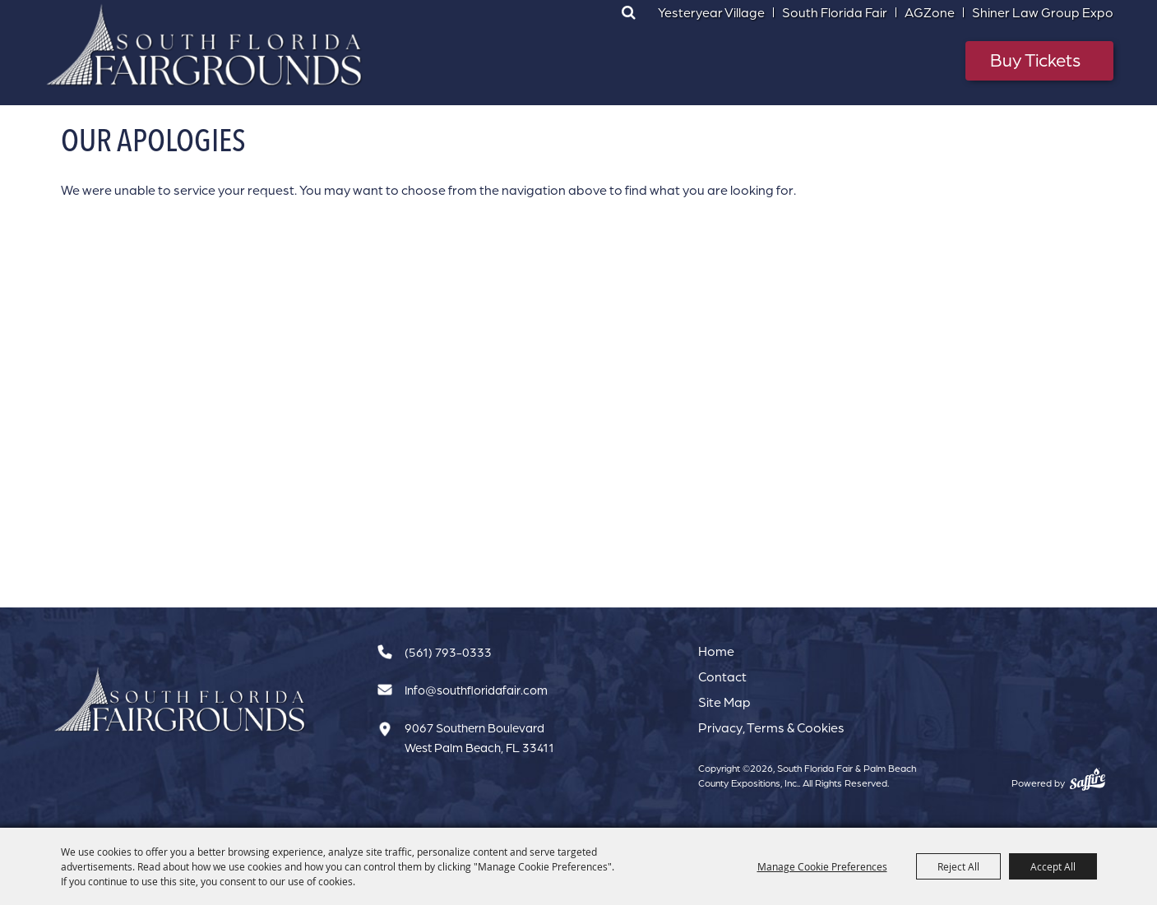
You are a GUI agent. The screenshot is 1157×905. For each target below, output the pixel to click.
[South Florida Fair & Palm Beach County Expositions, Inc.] (204, 45)
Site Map (724, 702)
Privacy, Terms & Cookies (771, 727)
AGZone (930, 12)
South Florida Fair (834, 12)
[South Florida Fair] (180, 699)
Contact (722, 676)
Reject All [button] (958, 866)
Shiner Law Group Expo (1042, 12)
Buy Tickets (1035, 59)
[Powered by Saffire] (1087, 779)
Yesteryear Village (711, 12)
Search (629, 12)
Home (716, 651)
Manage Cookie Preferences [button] (822, 866)
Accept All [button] (1053, 866)
